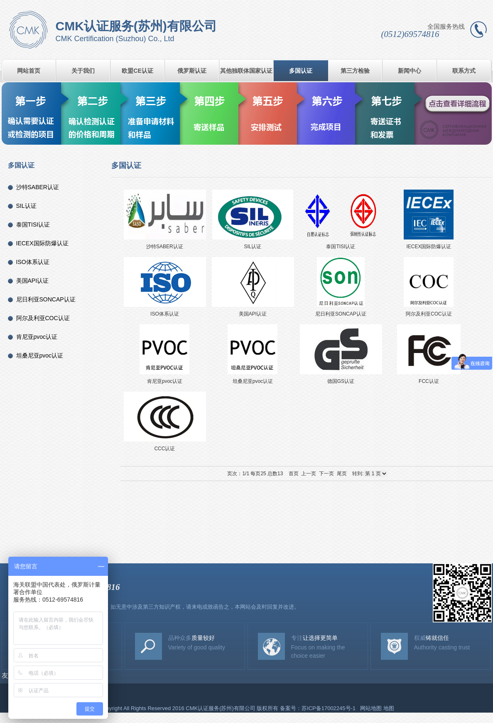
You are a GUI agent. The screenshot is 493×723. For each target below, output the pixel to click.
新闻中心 (409, 70)
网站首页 (28, 70)
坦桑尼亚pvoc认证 (40, 355)
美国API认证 (32, 280)
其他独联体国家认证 (246, 70)
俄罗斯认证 (191, 70)
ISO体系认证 (32, 262)
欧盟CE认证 (137, 70)
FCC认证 (428, 353)
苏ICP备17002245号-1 (329, 708)
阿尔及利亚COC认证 (43, 318)
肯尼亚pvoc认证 (37, 336)
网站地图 (371, 708)
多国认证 (300, 70)
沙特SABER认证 (37, 187)
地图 (388, 708)
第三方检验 (355, 70)
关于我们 (83, 70)
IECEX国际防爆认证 (42, 243)
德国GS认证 (340, 353)
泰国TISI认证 (33, 224)
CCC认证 (164, 421)
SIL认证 (26, 205)
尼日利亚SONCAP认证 (46, 299)
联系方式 (464, 70)
